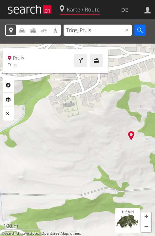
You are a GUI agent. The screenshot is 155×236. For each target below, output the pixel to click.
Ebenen (8, 100)
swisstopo (30, 233)
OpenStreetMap (54, 233)
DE (124, 9)
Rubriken (8, 85)
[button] (146, 217)
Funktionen (8, 114)
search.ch (12, 233)
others (75, 233)
